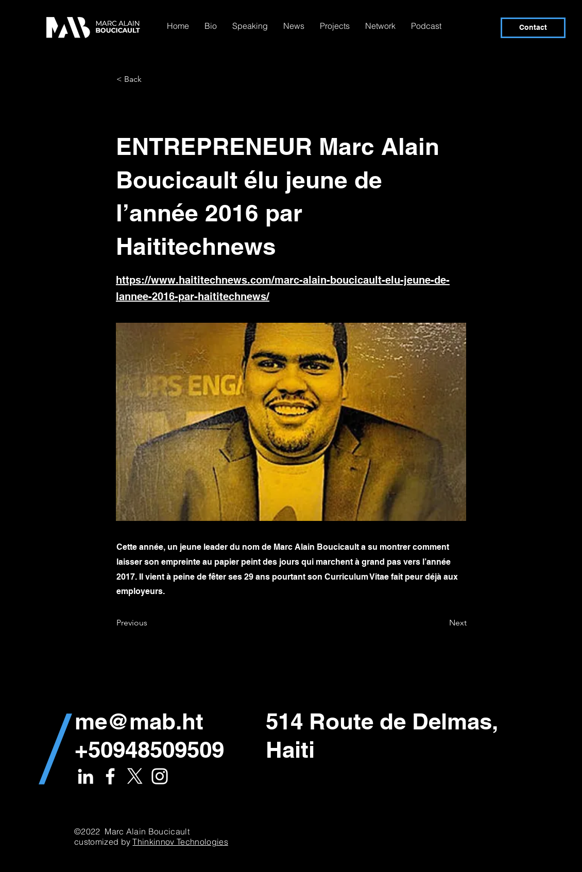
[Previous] (150, 623)
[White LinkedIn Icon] (85, 776)
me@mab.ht (139, 721)
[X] (135, 776)
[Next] (441, 623)
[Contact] (533, 28)
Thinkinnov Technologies (180, 841)
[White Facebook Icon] (110, 776)
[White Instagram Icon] (159, 776)
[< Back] (150, 79)
